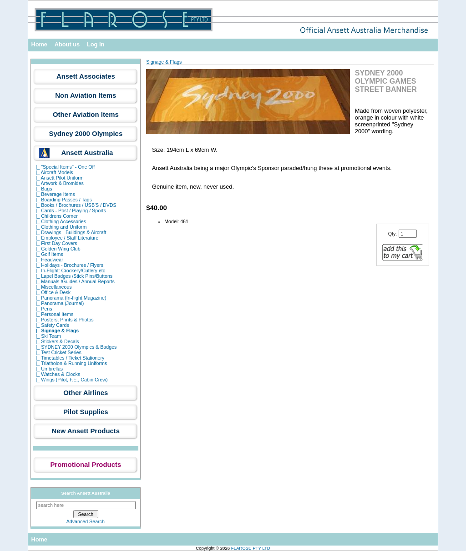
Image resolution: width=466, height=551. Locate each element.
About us (67, 44)
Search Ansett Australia (86, 493)
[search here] (86, 505)
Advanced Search (85, 521)
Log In (95, 44)
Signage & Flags (164, 62)
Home (39, 44)
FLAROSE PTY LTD (250, 548)
